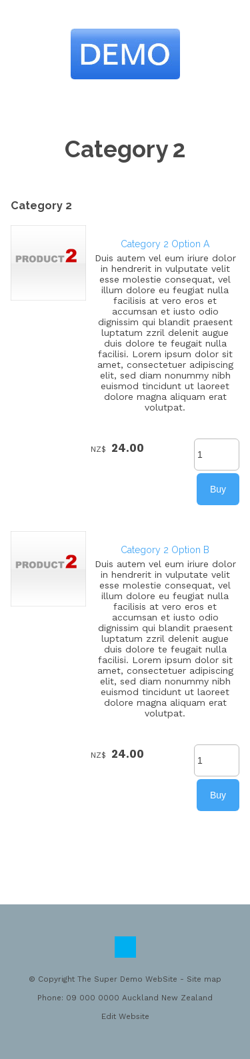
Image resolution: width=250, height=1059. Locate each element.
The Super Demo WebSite (127, 979)
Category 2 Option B (165, 549)
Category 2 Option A (165, 244)
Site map (204, 979)
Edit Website (125, 1016)
